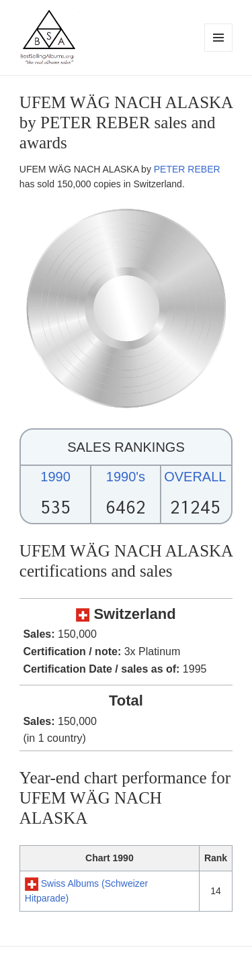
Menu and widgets (219, 51)
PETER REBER (187, 169)
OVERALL (195, 476)
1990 (55, 476)
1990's (125, 476)
